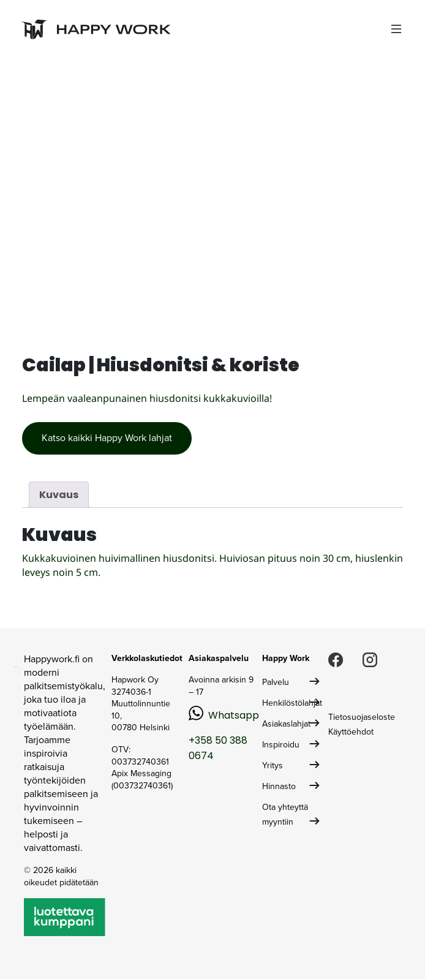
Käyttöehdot (351, 731)
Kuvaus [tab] (58, 495)
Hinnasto (279, 786)
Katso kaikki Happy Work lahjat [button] (107, 438)
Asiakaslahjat (286, 723)
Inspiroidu (280, 744)
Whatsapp (233, 715)
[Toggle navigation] (396, 29)
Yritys (272, 765)
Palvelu (275, 682)
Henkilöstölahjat (292, 703)
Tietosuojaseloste (361, 717)
